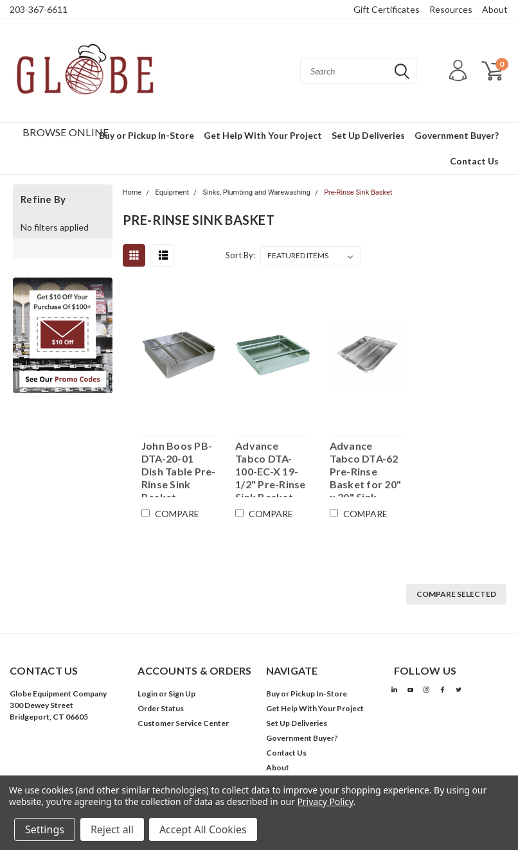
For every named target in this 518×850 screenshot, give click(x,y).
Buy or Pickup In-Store (146, 135)
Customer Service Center (183, 723)
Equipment (172, 192)
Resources (450, 9)
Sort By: (240, 255)
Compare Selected (456, 594)
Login (147, 693)
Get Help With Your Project (263, 135)
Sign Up (181, 693)
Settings (44, 829)
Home (132, 192)
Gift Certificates (386, 9)
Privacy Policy (325, 801)
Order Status (161, 708)
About (495, 9)
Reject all (112, 829)
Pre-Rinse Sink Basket (358, 192)
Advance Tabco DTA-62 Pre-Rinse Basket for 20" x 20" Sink (366, 468)
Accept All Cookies (203, 829)
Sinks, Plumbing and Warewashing (256, 192)
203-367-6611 (38, 9)
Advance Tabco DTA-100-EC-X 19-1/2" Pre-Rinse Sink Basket (270, 468)
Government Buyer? (457, 135)
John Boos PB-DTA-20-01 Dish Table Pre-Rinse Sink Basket (178, 468)
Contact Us (474, 160)
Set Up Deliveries (368, 135)
